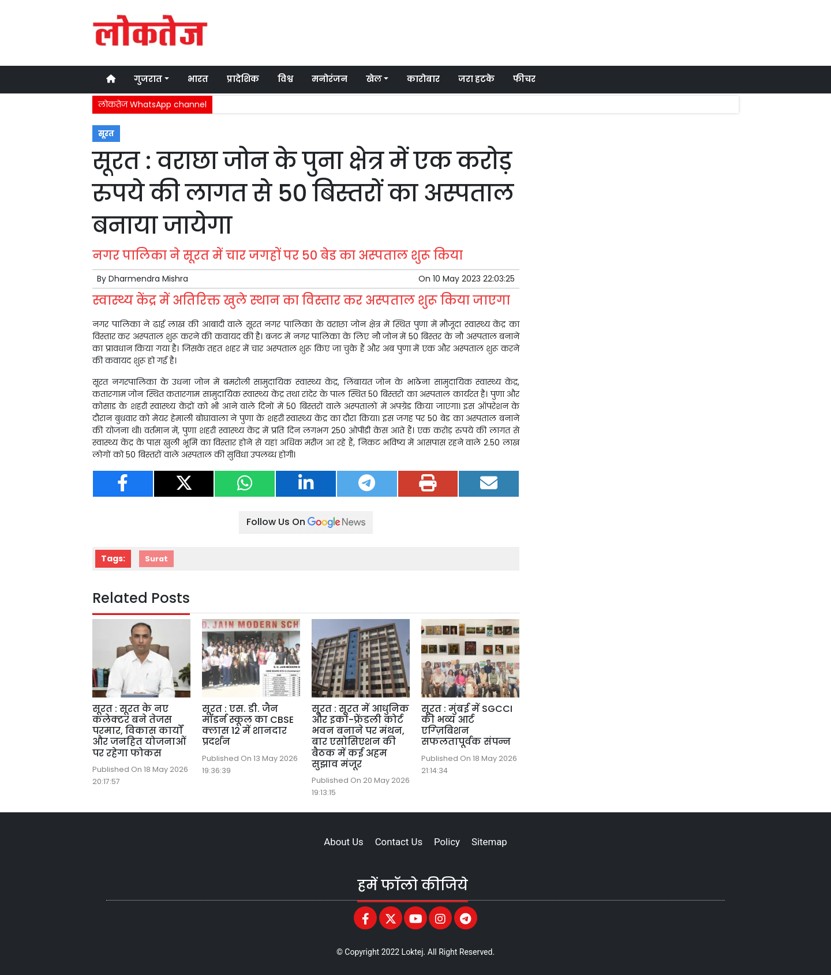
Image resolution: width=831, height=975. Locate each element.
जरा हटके (476, 79)
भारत (198, 79)
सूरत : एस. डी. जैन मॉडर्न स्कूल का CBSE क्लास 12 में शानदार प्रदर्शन (248, 725)
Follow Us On (305, 521)
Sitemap (489, 841)
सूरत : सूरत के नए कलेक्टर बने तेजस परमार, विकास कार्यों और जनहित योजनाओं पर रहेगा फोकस (139, 731)
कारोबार (423, 79)
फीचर (524, 79)
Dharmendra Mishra (148, 278)
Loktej (413, 952)
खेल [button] (374, 79)
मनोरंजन (329, 79)
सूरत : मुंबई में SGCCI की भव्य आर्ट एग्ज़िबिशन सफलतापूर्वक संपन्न (466, 725)
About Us (343, 841)
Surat (156, 559)
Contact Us (398, 841)
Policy (447, 841)
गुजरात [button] (148, 79)
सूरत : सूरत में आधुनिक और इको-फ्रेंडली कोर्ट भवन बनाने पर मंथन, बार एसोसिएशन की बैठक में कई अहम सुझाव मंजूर (360, 736)
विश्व (285, 79)
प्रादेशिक (243, 79)
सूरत (106, 133)
